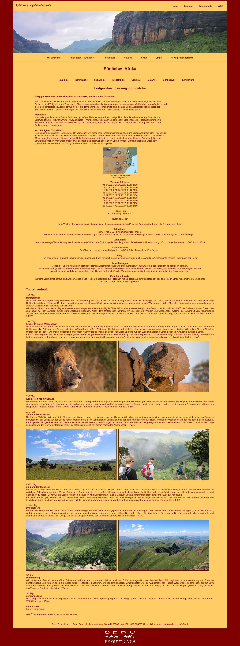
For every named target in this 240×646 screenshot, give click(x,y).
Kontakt (188, 6)
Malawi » (152, 80)
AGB (220, 6)
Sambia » (136, 80)
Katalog (128, 57)
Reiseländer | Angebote (82, 57)
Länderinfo (188, 80)
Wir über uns (54, 57)
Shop (144, 57)
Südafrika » (100, 80)
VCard (184, 624)
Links (159, 57)
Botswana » (81, 80)
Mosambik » (118, 80)
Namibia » (64, 80)
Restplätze (109, 57)
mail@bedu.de (154, 624)
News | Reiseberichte (182, 57)
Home (175, 6)
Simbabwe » (169, 80)
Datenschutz (205, 6)
